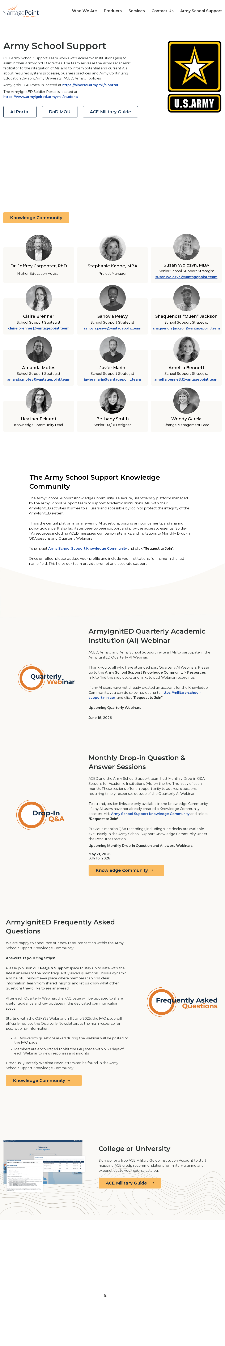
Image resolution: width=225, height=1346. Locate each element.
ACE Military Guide (110, 111)
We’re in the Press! (204, 1302)
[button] (81, 11)
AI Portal (20, 111)
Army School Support (112, 1315)
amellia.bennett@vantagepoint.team (186, 379)
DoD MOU (60, 111)
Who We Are (114, 1307)
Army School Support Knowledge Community (87, 549)
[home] (21, 10)
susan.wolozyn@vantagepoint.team (186, 277)
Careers (168, 1315)
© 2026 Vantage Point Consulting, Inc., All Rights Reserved (24, 1323)
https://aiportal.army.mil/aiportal (90, 85)
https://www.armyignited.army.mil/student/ (40, 97)
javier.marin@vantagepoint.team (112, 379)
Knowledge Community (36, 217)
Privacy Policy (84, 1307)
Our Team (140, 1307)
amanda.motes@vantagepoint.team (38, 379)
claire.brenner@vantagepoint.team (38, 328)
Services (80, 1315)
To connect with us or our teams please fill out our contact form (29, 1302)
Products (163, 1307)
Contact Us (146, 1315)
